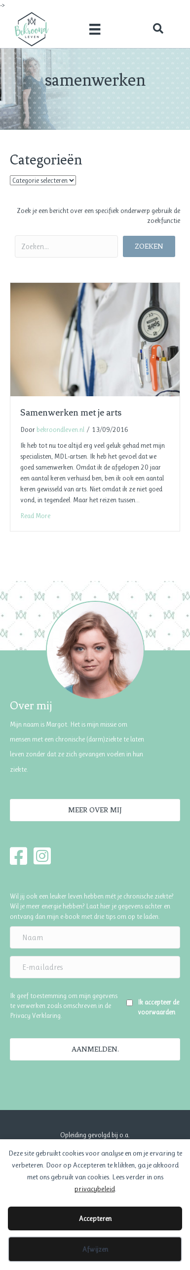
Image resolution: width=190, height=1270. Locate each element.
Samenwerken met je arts (70, 412)
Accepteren (95, 1218)
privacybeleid (94, 1188)
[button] (158, 29)
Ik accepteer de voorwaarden (158, 1007)
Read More (35, 516)
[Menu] (94, 28)
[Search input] (66, 246)
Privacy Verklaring (35, 1015)
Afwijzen (95, 1249)
